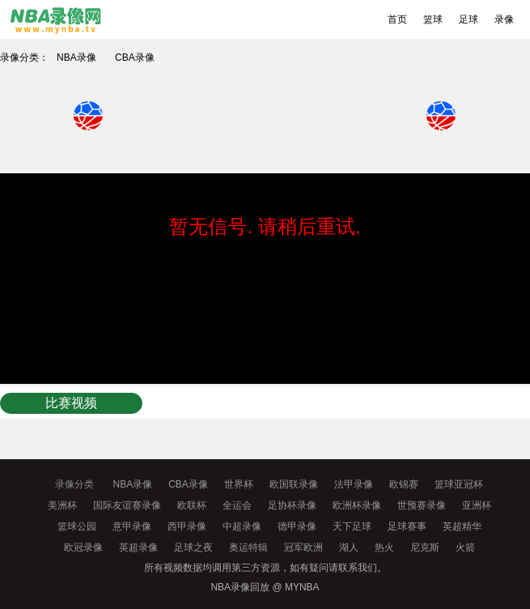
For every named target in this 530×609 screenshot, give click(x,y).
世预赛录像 (421, 505)
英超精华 (462, 526)
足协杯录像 (292, 505)
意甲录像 (131, 526)
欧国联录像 (293, 484)
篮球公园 (76, 526)
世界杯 (238, 484)
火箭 (465, 547)
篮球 (433, 19)
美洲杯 (62, 505)
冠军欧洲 (303, 547)
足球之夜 (193, 547)
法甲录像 (353, 484)
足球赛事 (407, 526)
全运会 (237, 505)
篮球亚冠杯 (459, 484)
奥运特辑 (248, 547)
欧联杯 (191, 505)
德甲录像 (297, 526)
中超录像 (242, 526)
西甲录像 (186, 526)
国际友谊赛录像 (127, 505)
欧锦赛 (403, 484)
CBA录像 (135, 57)
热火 (384, 547)
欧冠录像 (83, 547)
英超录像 (138, 547)
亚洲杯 (476, 505)
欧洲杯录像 (357, 505)
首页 (397, 19)
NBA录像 (76, 57)
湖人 (348, 547)
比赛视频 (71, 403)
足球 (468, 19)
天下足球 (352, 526)
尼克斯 (424, 547)
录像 (504, 19)
